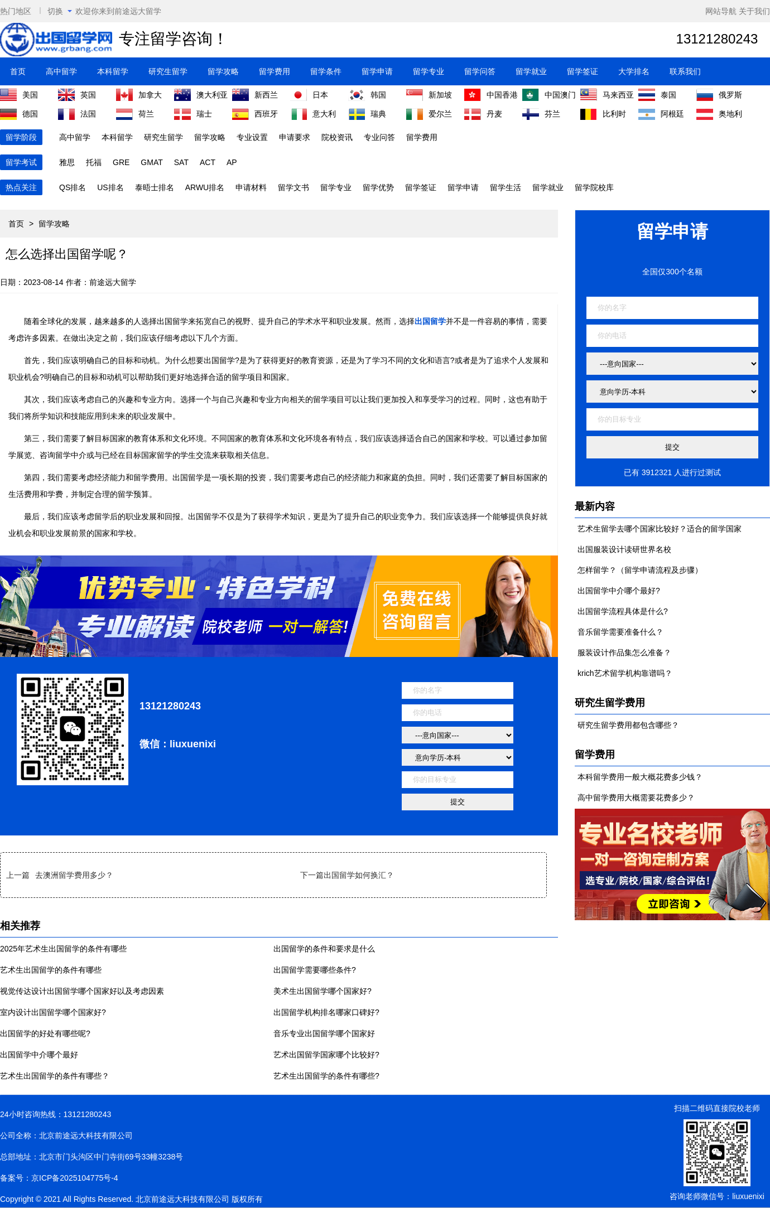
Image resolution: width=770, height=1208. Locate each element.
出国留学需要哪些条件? (314, 969)
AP (232, 162)
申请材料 (251, 187)
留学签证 (582, 71)
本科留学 (112, 71)
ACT (207, 162)
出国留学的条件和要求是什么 (324, 948)
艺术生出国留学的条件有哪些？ (54, 1075)
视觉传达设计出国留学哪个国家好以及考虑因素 (82, 991)
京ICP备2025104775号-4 (74, 1177)
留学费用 (274, 71)
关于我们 (754, 11)
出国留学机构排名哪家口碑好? (326, 1012)
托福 (94, 162)
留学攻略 (223, 71)
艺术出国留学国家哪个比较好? (326, 1054)
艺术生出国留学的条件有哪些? (326, 1075)
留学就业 (531, 71)
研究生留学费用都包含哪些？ (628, 725)
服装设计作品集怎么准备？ (624, 652)
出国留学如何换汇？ (359, 875)
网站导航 (721, 11)
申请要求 (294, 137)
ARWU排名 (205, 187)
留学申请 (377, 71)
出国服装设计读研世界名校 (624, 549)
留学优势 (378, 187)
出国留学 (430, 321)
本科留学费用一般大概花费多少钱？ (640, 776)
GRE (121, 162)
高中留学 (61, 71)
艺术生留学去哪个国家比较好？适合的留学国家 (660, 528)
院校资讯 (337, 137)
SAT (181, 162)
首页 (18, 71)
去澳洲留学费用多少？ (74, 875)
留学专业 (428, 71)
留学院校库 (594, 187)
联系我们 (685, 71)
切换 (59, 11)
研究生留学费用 (610, 702)
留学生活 (505, 187)
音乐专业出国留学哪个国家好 (324, 1033)
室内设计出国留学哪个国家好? (53, 1012)
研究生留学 (167, 71)
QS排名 (72, 187)
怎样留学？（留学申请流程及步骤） (640, 570)
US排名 (110, 187)
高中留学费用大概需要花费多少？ (636, 797)
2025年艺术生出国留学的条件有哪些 (63, 948)
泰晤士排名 (154, 187)
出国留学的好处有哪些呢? (45, 1033)
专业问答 (379, 137)
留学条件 (325, 71)
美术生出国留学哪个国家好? (322, 991)
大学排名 (633, 71)
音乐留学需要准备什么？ (620, 631)
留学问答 (479, 71)
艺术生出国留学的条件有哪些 (51, 969)
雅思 (67, 162)
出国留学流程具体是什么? (623, 611)
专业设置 (252, 137)
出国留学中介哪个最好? (619, 590)
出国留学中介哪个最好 (39, 1054)
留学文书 (293, 187)
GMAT (151, 162)
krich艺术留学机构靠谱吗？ (625, 673)
